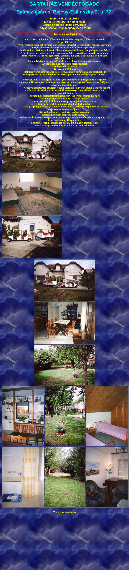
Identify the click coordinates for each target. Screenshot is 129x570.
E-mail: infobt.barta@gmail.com (64, 21)
